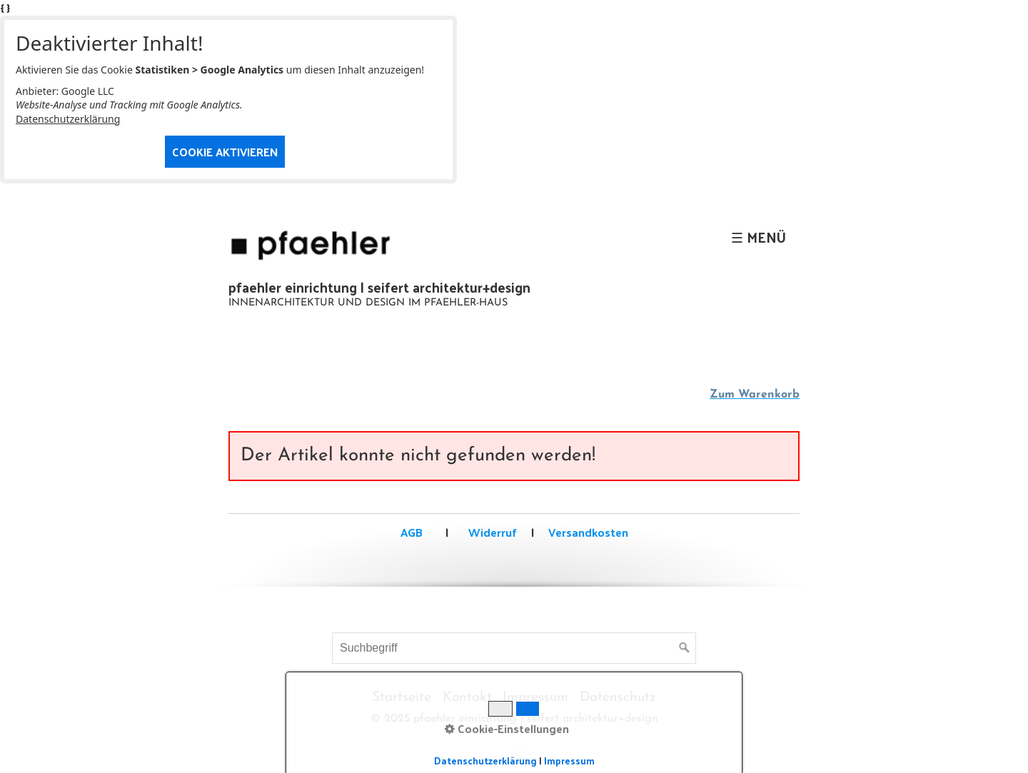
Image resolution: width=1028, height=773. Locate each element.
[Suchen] (684, 648)
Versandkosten (588, 532)
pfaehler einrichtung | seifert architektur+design (379, 287)
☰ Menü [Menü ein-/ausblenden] (758, 237)
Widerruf (491, 532)
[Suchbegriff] (514, 648)
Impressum (535, 697)
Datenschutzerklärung (68, 119)
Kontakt (467, 697)
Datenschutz (618, 697)
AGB (411, 532)
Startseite (401, 697)
